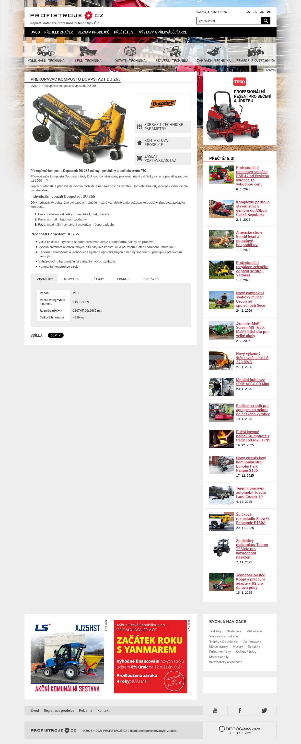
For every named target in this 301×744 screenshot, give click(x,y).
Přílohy (98, 279)
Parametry (44, 279)
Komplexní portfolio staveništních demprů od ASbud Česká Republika (253, 208)
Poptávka (151, 279)
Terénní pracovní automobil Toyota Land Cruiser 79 (251, 492)
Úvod (35, 32)
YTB (216, 710)
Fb (241, 710)
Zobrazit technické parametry (160, 127)
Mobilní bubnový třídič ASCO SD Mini (252, 381)
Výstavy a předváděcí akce (163, 32)
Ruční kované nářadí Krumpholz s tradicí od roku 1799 (253, 435)
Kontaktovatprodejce (153, 143)
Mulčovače (254, 631)
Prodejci (124, 279)
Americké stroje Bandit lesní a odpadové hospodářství (249, 238)
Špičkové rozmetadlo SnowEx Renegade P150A (253, 518)
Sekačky (254, 646)
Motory (238, 646)
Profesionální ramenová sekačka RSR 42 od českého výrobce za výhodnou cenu (252, 175)
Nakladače (234, 631)
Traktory (215, 631)
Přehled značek (58, 32)
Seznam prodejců (94, 32)
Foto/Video (70, 279)
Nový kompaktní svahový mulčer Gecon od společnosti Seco (250, 299)
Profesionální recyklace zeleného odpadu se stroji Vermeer (252, 268)
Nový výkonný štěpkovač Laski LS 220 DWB (252, 357)
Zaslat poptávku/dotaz (156, 159)
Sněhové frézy (246, 651)
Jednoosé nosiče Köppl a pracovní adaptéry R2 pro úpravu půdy (250, 581)
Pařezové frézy (220, 651)
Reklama (86, 710)
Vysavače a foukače (223, 636)
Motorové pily (219, 657)
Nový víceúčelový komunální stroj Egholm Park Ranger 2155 (251, 464)
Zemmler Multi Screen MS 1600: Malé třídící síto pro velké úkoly (252, 329)
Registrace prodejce (59, 710)
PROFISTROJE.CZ (66, 16)
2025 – (239, 730)
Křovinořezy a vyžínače (225, 662)
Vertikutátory (252, 641)
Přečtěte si (124, 32)
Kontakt (103, 710)
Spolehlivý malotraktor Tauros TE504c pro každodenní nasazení (252, 548)
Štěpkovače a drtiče (223, 641)
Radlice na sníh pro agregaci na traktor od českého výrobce (253, 409)
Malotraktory (218, 646)
